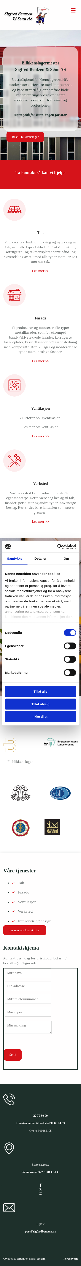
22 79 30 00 (40, 1115)
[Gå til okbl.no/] (20, 836)
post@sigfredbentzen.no (40, 1231)
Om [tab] (66, 558)
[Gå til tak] (14, 224)
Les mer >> (40, 271)
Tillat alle (41, 691)
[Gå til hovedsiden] (27, 23)
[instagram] (40, 1193)
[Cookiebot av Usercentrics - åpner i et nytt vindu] (57, 546)
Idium (20, 1258)
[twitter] (40, 1189)
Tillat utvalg (40, 704)
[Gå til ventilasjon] (14, 399)
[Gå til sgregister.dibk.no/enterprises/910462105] (52, 834)
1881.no (41, 1258)
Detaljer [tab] (41, 558)
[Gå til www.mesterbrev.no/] (20, 801)
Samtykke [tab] (14, 558)
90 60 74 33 (57, 1123)
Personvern (71, 1258)
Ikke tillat (40, 716)
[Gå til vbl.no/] (61, 801)
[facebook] (40, 1185)
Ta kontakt (26, 172)
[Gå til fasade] (14, 309)
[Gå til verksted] (14, 475)
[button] (25, 137)
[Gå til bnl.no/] (61, 749)
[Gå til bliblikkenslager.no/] (9, 754)
